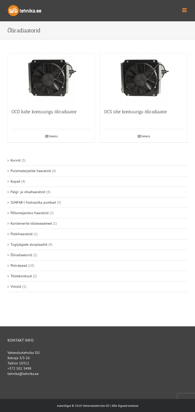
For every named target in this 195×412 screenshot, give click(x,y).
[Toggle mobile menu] (184, 10)
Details (53, 136)
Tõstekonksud (21, 276)
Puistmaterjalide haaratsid (31, 171)
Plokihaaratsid (22, 234)
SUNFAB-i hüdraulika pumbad (33, 202)
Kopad (15, 181)
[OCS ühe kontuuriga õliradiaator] (143, 78)
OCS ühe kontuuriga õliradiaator (135, 111)
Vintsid (16, 286)
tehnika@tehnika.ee (23, 373)
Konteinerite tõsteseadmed (31, 223)
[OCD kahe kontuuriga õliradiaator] (51, 78)
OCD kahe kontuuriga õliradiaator (44, 111)
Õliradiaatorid (21, 255)
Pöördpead (19, 265)
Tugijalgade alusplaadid (29, 244)
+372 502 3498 (19, 368)
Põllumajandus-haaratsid (30, 213)
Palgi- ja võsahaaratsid (28, 192)
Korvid (16, 160)
